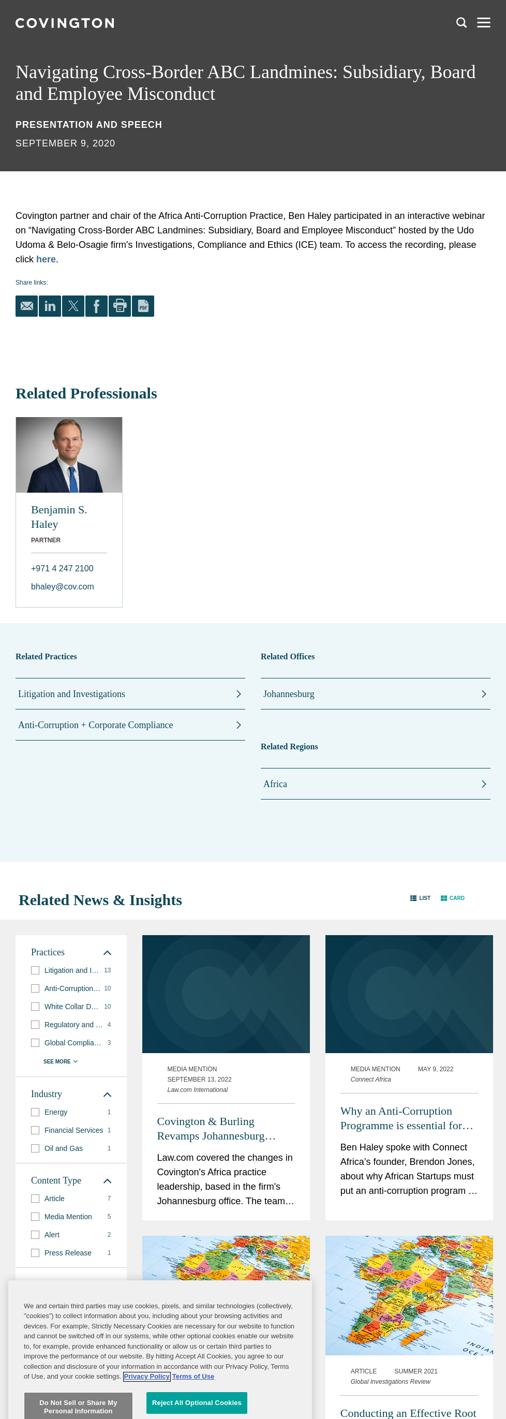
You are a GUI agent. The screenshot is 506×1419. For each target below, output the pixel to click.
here (46, 259)
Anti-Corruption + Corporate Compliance (95, 725)
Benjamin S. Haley (59, 516)
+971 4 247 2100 (62, 568)
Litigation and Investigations (71, 694)
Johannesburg (289, 694)
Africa (275, 784)
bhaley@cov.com (62, 586)
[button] (420, 897)
